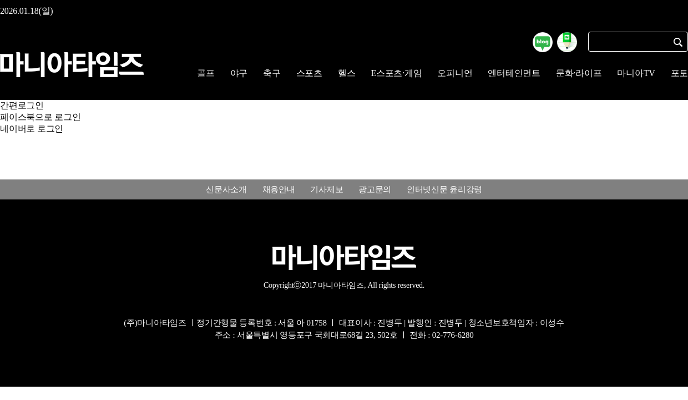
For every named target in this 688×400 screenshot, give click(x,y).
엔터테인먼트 (514, 73)
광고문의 (374, 189)
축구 (272, 73)
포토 (680, 73)
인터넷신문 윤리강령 (444, 189)
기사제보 (326, 189)
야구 (239, 73)
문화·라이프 (579, 73)
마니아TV (636, 73)
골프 (206, 73)
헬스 (347, 73)
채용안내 (278, 189)
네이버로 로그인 (31, 128)
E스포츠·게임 (396, 73)
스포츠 (309, 73)
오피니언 (454, 73)
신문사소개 (226, 189)
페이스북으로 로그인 (40, 117)
